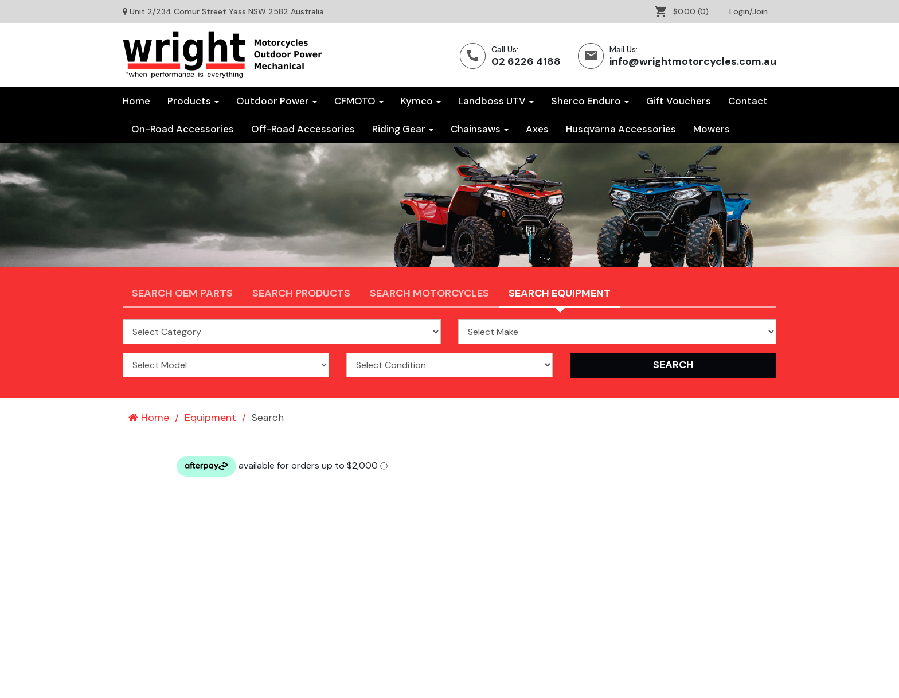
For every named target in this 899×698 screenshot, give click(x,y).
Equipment (210, 417)
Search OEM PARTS (182, 293)
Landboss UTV (496, 101)
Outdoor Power (276, 101)
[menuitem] (686, 11)
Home (136, 101)
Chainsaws (480, 129)
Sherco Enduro (590, 101)
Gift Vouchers (678, 101)
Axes (537, 129)
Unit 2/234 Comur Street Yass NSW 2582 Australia (227, 11)
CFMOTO (359, 101)
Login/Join (748, 11)
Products (193, 101)
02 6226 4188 (526, 61)
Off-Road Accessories (303, 129)
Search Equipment (560, 293)
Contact (748, 101)
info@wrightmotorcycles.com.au (692, 61)
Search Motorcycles (429, 293)
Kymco (421, 101)
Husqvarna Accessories (621, 129)
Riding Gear (402, 129)
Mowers (711, 129)
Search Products (301, 293)
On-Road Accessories (182, 129)
